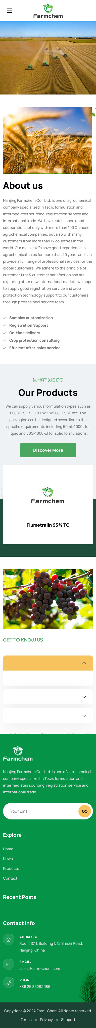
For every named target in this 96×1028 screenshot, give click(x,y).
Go (84, 811)
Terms (26, 1019)
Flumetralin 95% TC (48, 525)
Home (8, 849)
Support (68, 1019)
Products (11, 868)
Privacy (46, 1019)
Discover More (48, 450)
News (8, 858)
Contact (10, 878)
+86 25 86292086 (34, 986)
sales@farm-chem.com (39, 968)
